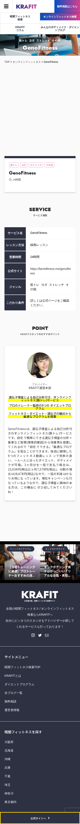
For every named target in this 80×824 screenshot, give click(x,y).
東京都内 (10, 802)
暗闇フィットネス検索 (20, 18)
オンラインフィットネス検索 (60, 16)
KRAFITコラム (20, 29)
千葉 (7, 776)
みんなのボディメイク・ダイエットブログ (60, 29)
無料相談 (10, 701)
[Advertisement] (40, 111)
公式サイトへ (38, 818)
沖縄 (7, 759)
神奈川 (8, 793)
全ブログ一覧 (13, 693)
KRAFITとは (12, 675)
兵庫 (7, 767)
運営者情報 (11, 710)
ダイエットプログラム (19, 684)
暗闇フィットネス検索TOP (22, 667)
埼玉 (7, 784)
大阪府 (8, 742)
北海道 (8, 750)
